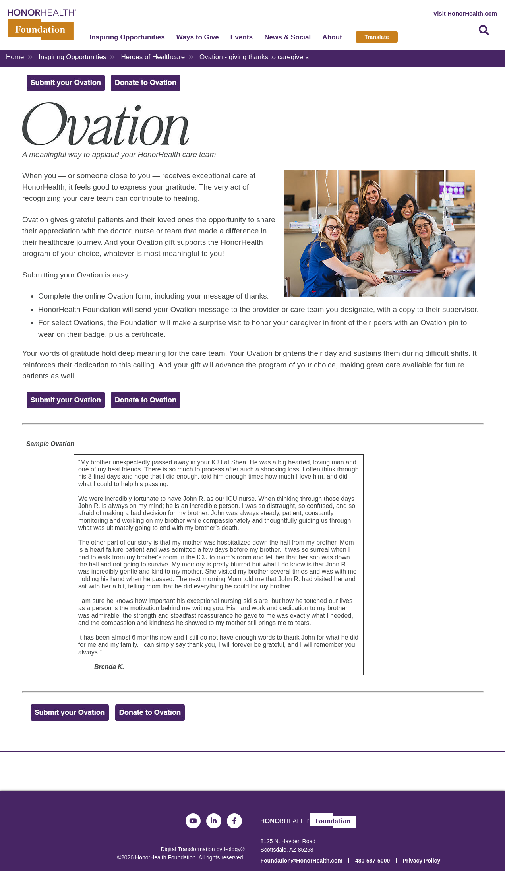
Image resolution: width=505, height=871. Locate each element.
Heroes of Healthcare (153, 57)
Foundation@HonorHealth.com (302, 860)
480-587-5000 (372, 860)
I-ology (232, 849)
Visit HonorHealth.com (465, 13)
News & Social (291, 39)
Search (484, 32)
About (336, 39)
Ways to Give (201, 39)
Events (245, 39)
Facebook (234, 820)
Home (15, 57)
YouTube (193, 820)
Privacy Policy (421, 860)
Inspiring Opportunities (131, 39)
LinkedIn (213, 820)
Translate (381, 39)
